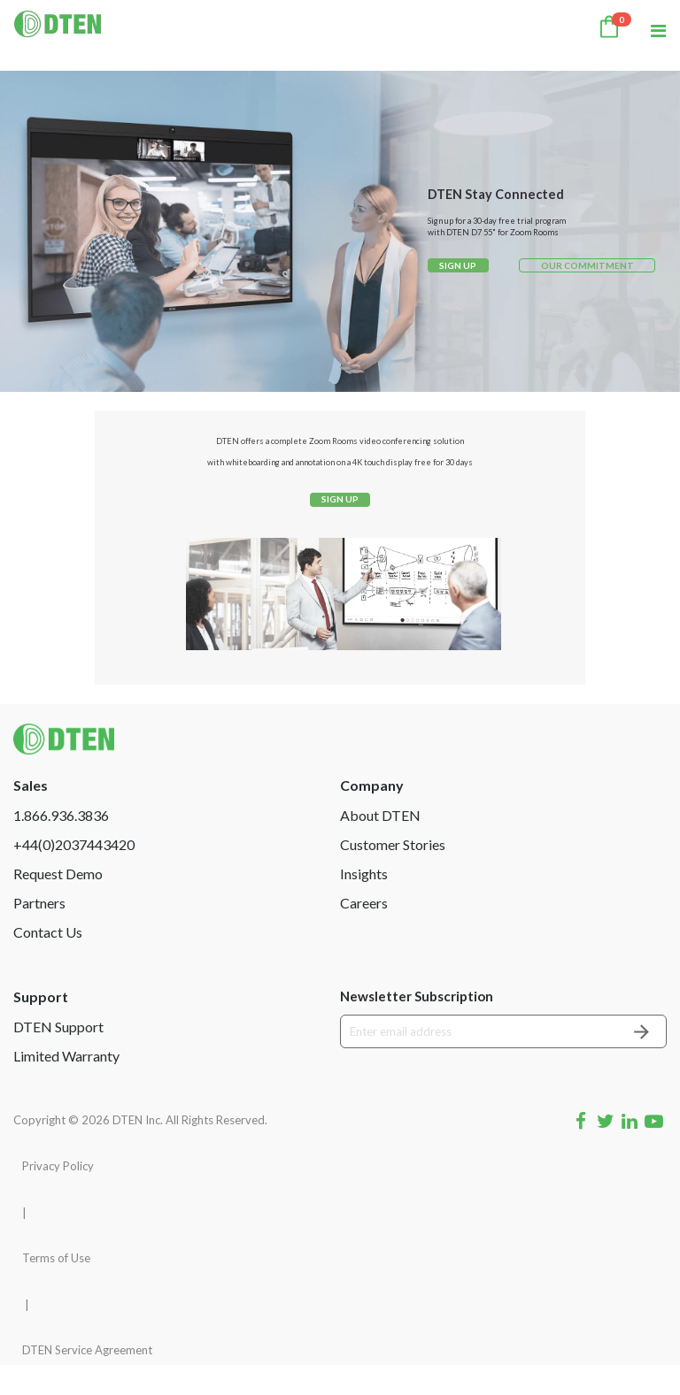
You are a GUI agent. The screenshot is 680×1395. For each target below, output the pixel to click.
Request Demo (58, 903)
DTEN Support (58, 1056)
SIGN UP (457, 265)
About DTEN (380, 845)
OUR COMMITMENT (587, 265)
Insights (364, 903)
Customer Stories (392, 874)
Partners (39, 932)
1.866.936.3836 (61, 845)
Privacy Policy (58, 1196)
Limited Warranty (66, 1085)
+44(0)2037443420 (74, 874)
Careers (364, 932)
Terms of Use (56, 1288)
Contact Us (47, 962)
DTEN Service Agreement (87, 1380)
